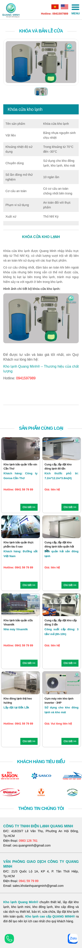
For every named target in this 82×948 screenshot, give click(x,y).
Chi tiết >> (29, 507)
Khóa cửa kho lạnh (25, 109)
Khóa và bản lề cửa (41, 31)
